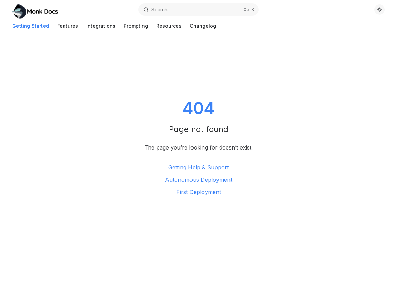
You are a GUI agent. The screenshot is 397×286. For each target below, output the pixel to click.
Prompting (136, 28)
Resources (169, 28)
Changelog (203, 28)
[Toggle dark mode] (379, 9)
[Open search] (198, 9)
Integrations (100, 28)
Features (67, 28)
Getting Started (30, 28)
